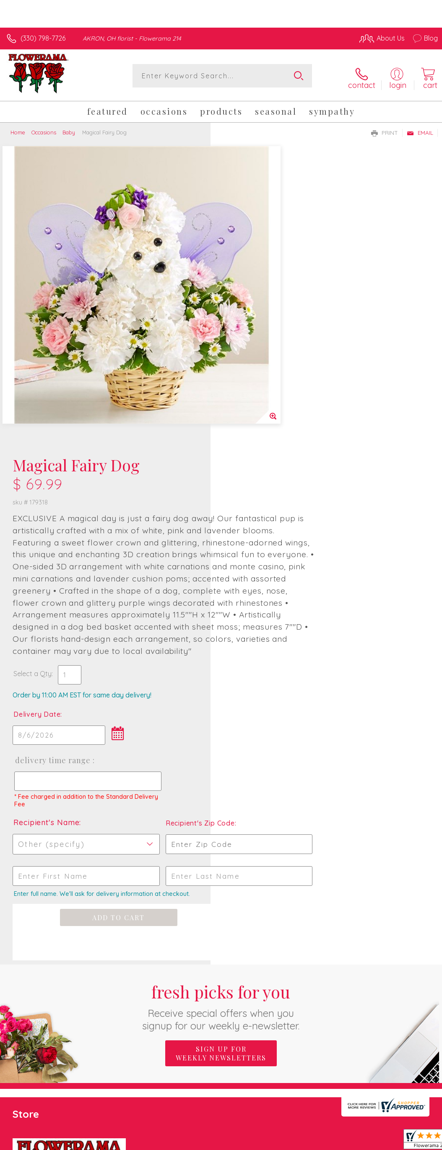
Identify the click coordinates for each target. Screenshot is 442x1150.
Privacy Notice (295, 1040)
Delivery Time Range (263, 506)
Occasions (43, 129)
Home (17, 129)
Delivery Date (247, 459)
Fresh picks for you (221, 752)
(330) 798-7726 (43, 38)
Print (384, 129)
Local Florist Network (355, 1040)
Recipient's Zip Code (365, 568)
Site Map (407, 1040)
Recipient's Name (257, 568)
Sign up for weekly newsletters (221, 799)
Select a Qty (243, 419)
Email (420, 129)
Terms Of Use (246, 1040)
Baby (68, 129)
